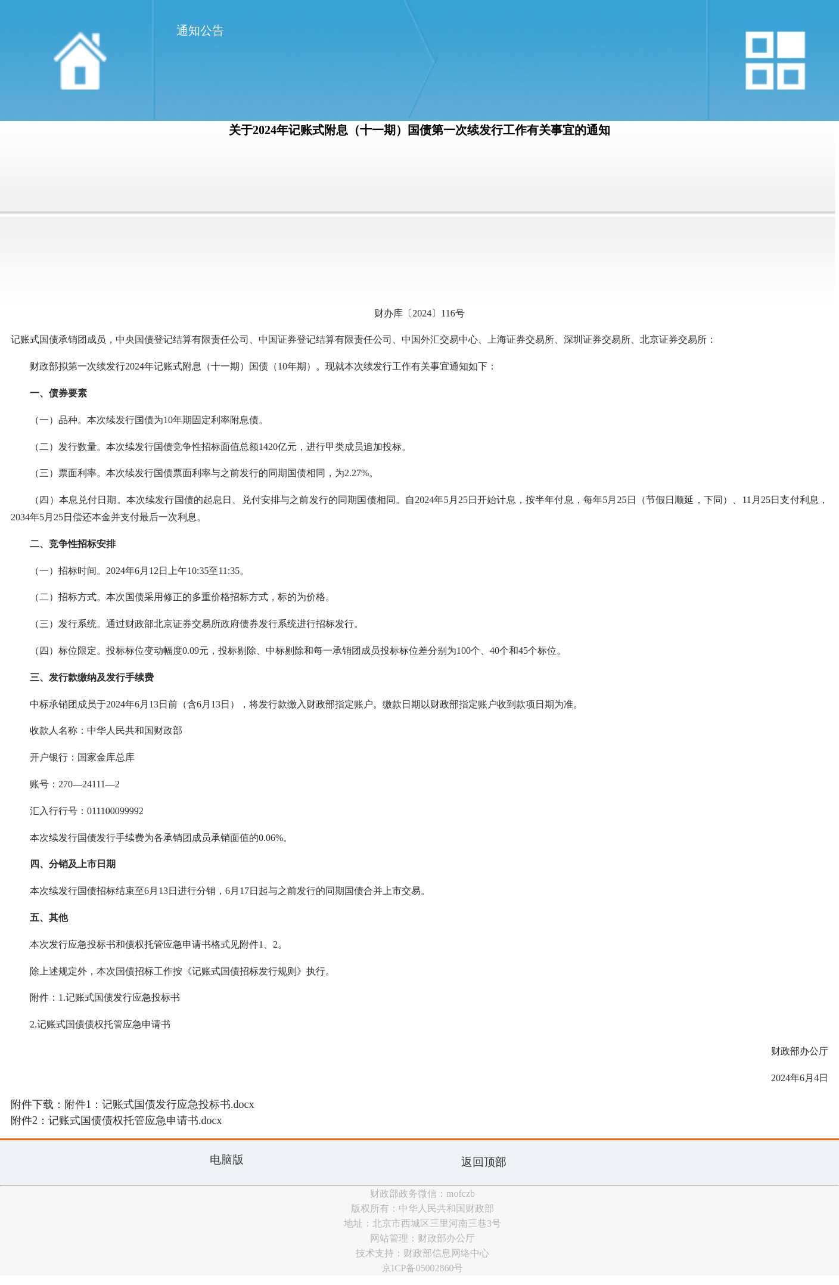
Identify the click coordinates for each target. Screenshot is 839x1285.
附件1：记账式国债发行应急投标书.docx (159, 1104)
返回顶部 (483, 1162)
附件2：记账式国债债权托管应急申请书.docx (116, 1120)
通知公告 (200, 30)
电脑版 (227, 1159)
